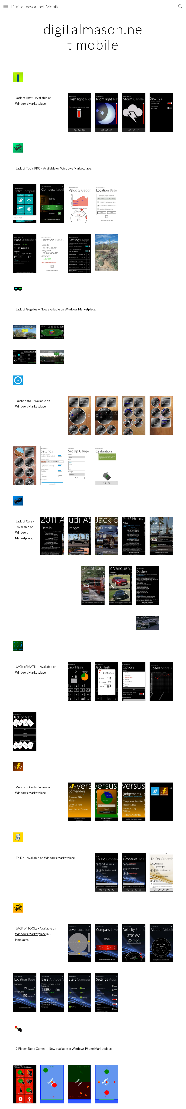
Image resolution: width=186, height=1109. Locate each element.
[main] (92, 37)
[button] (5, 6)
